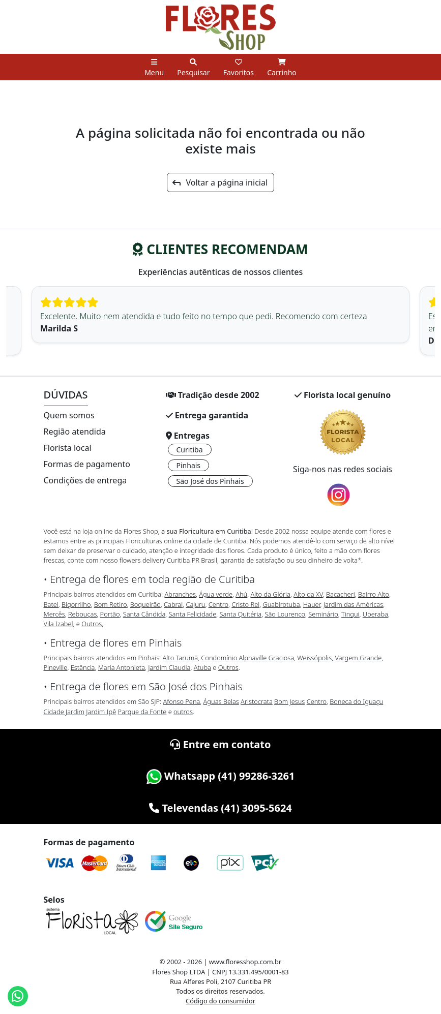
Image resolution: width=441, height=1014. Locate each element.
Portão (110, 614)
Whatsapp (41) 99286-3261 (220, 776)
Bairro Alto (373, 594)
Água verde (215, 594)
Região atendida (75, 431)
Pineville (56, 667)
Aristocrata (257, 701)
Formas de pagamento (87, 464)
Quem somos (69, 415)
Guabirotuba (281, 604)
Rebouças (82, 614)
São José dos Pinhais (210, 481)
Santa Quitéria (241, 614)
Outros (91, 623)
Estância (83, 667)
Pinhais (189, 465)
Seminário (323, 614)
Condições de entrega (85, 480)
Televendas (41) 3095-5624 (220, 808)
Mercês (54, 614)
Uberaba (375, 614)
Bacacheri (340, 594)
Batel (51, 604)
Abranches (179, 594)
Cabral (173, 604)
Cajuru (195, 604)
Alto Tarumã (180, 657)
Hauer (311, 604)
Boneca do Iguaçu (356, 701)
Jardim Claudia (169, 667)
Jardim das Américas (353, 604)
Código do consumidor (220, 1000)
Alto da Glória (270, 594)
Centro (218, 604)
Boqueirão (145, 604)
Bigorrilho (76, 604)
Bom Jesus (289, 701)
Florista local (68, 447)
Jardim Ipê (101, 711)
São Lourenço (284, 614)
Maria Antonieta (121, 667)
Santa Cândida (144, 614)
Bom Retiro (110, 604)
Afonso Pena (181, 701)
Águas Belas (221, 701)
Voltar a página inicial (220, 182)
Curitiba (190, 449)
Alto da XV (308, 594)
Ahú (241, 594)
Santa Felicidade (193, 614)
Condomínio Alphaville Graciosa (247, 657)
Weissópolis (314, 657)
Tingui (350, 614)
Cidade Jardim (64, 711)
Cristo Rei (245, 604)
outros (183, 711)
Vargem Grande (358, 657)
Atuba (202, 667)
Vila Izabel (58, 623)
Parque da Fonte (142, 711)
